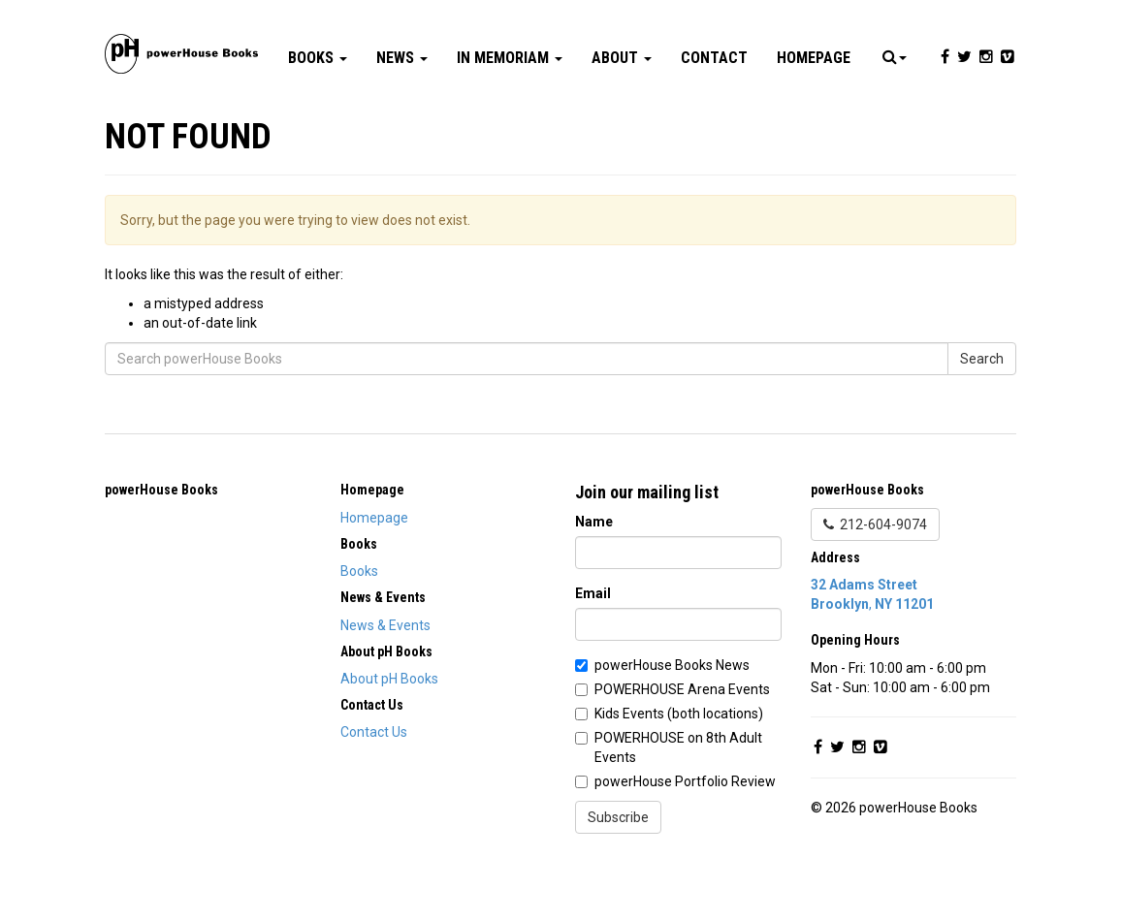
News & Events (385, 683)
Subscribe (618, 875)
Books (317, 116)
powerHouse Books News (672, 723)
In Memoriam (509, 116)
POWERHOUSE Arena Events (682, 747)
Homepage (813, 116)
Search (982, 417)
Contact (714, 116)
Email (593, 651)
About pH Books (389, 737)
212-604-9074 (875, 582)
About (622, 116)
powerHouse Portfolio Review (685, 839)
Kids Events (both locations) (678, 771)
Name (594, 580)
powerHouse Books (161, 548)
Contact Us (373, 790)
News (402, 116)
